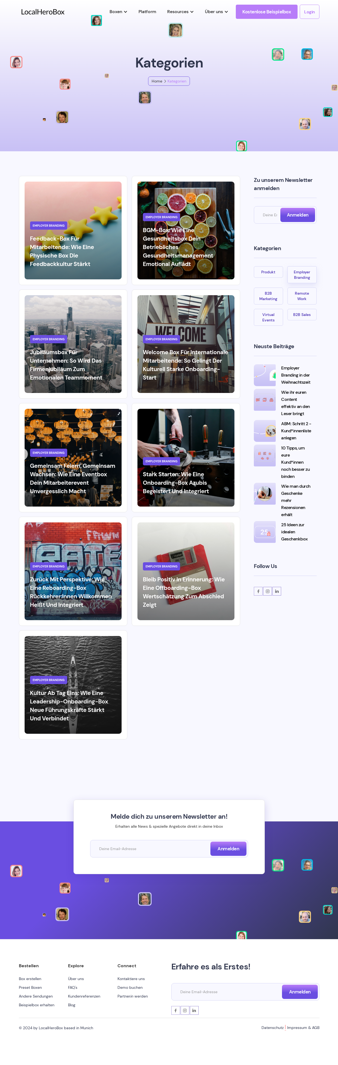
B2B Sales (302, 314)
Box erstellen (30, 978)
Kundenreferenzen (84, 996)
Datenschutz (272, 1027)
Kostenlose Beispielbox (266, 12)
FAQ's (72, 987)
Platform (147, 11)
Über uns (76, 978)
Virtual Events (268, 317)
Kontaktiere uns (131, 978)
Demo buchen (130, 987)
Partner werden (132, 996)
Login (309, 12)
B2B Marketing (268, 296)
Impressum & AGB (303, 1027)
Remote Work (302, 296)
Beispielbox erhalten (36, 1004)
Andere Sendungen (36, 996)
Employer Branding (302, 275)
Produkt (268, 272)
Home (157, 81)
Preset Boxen (30, 987)
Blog (71, 1004)
